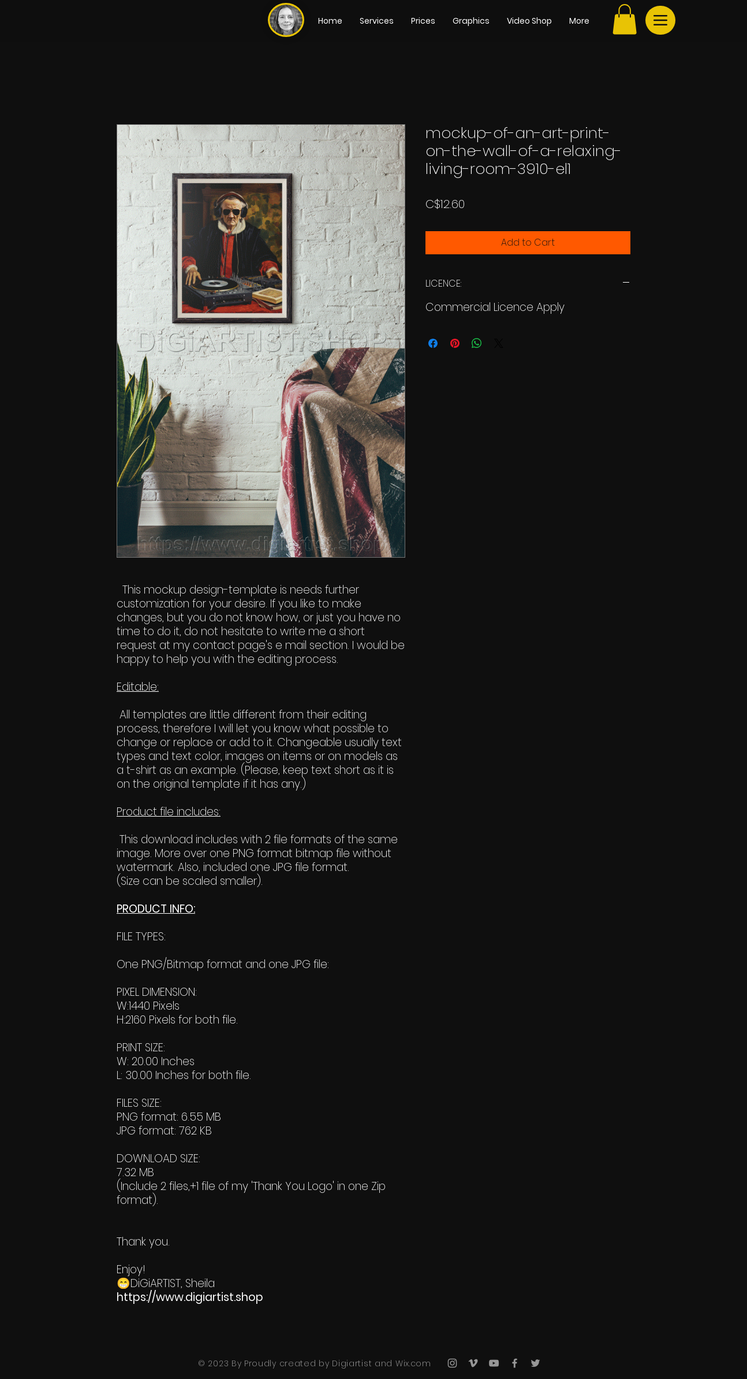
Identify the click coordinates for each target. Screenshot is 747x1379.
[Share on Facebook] (433, 343)
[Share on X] (499, 343)
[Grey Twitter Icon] (535, 1363)
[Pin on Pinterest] (455, 343)
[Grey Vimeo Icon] (473, 1363)
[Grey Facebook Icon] (515, 1363)
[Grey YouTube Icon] (494, 1363)
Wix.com (412, 1363)
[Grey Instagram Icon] (452, 1363)
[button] (624, 19)
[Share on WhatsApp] (477, 343)
